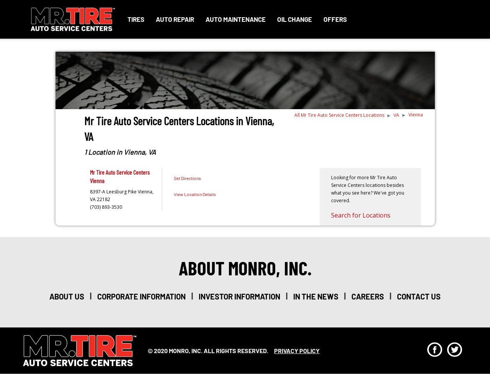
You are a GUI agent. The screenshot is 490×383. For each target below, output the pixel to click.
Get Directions (187, 178)
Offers (335, 19)
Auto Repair (175, 19)
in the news (315, 296)
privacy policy (297, 350)
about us (66, 296)
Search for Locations (360, 215)
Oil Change (294, 19)
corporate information (141, 296)
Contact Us (419, 296)
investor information (239, 296)
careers (367, 296)
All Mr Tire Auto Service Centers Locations (339, 115)
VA (396, 115)
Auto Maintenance (236, 19)
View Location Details (195, 194)
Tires (135, 19)
